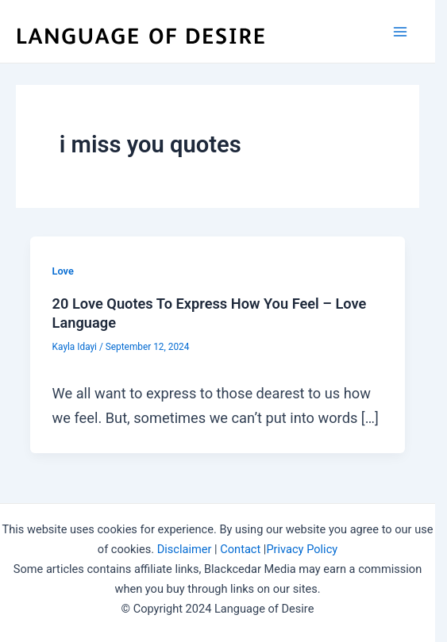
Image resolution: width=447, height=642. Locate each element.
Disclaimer (184, 549)
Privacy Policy (301, 549)
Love (63, 271)
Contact (240, 549)
